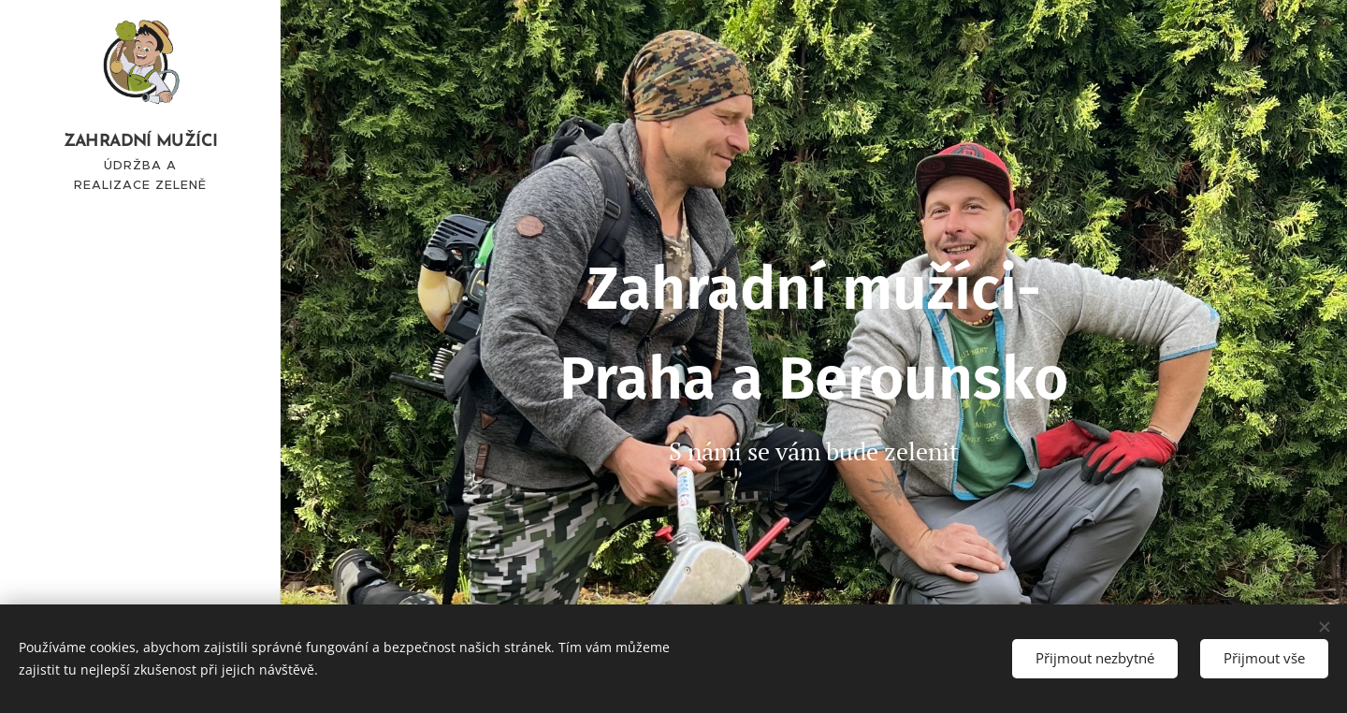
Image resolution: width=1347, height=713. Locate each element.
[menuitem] (140, 394)
